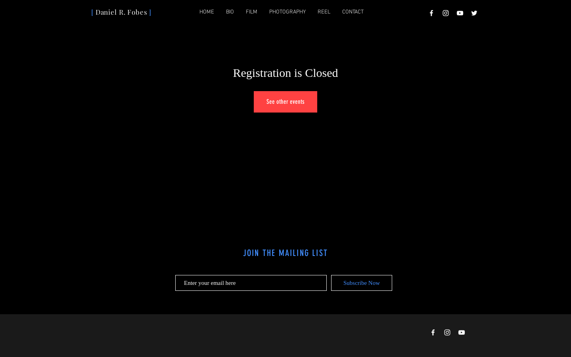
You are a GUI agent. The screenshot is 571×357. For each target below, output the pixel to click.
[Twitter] (474, 13)
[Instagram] (446, 13)
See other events (285, 101)
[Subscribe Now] (361, 283)
